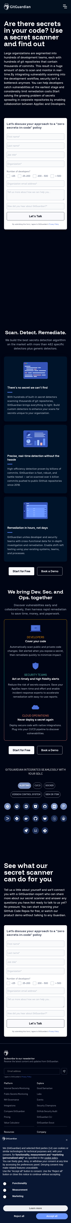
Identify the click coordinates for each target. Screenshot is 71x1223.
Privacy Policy (54, 224)
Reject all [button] (19, 1216)
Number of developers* (18, 171)
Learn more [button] (35, 1208)
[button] (66, 1140)
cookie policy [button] (51, 1158)
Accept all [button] (51, 1216)
